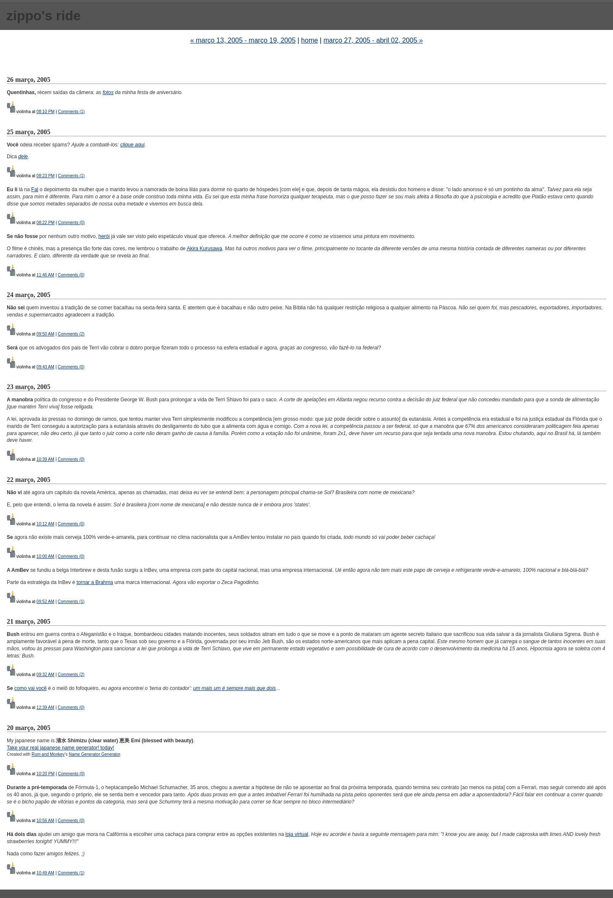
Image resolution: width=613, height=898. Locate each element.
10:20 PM (46, 773)
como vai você (30, 688)
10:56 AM (45, 820)
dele (23, 157)
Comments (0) (71, 222)
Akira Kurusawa (204, 249)
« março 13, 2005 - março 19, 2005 (243, 40)
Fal (34, 189)
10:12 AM (45, 524)
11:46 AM (45, 275)
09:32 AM (45, 674)
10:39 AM (45, 459)
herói (104, 236)
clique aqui (132, 145)
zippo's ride (43, 15)
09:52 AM (45, 601)
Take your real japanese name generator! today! (60, 748)
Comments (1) (71, 111)
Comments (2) (71, 334)
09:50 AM (45, 334)
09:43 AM (45, 367)
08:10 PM (46, 111)
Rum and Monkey (48, 754)
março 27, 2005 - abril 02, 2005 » (373, 40)
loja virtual (296, 834)
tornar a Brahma (94, 582)
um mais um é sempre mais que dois (234, 688)
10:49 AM (45, 873)
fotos (107, 92)
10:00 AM (45, 556)
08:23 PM (46, 175)
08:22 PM (46, 222)
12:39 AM (45, 707)
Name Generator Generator (94, 754)
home (309, 40)
